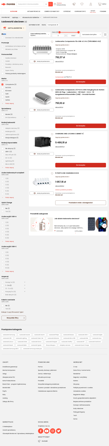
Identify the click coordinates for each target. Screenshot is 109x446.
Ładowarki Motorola (53, 338)
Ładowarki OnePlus (67, 341)
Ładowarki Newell (8, 345)
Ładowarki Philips (54, 335)
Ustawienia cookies (79, 391)
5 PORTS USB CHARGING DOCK (67, 173)
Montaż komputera (9, 370)
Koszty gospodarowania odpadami (84, 398)
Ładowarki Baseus (68, 335)
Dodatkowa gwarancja (10, 367)
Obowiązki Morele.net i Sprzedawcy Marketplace (18, 433)
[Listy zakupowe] (82, 4)
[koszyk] (102, 4)
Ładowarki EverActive (95, 341)
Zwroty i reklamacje (44, 374)
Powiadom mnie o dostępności (81, 203)
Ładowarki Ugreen (36, 345)
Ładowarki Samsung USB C (11, 348)
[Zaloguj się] (90, 4)
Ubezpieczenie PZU (9, 377)
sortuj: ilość (5, 124)
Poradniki (41, 381)
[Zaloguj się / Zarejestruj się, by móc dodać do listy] (52, 42)
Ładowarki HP (80, 341)
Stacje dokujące (50, 345)
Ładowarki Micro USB (69, 338)
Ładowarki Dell (84, 338)
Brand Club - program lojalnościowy (14, 384)
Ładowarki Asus (96, 338)
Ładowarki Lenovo (8, 341)
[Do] (73, 35)
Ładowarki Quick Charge (82, 345)
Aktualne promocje (44, 377)
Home (75, 419)
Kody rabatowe (78, 408)
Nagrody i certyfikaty (80, 377)
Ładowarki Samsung (9, 335)
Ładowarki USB (7, 338)
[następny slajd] (104, 226)
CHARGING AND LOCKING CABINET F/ (69, 134)
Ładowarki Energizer (51, 341)
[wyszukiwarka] (34, 4)
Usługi (4, 374)
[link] (34, 11)
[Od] (58, 35)
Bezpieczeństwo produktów (82, 401)
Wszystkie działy (46, 4)
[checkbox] (13, 73)
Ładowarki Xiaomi (39, 335)
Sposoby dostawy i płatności (47, 370)
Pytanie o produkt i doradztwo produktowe (52, 388)
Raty (4, 395)
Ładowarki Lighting (21, 338)
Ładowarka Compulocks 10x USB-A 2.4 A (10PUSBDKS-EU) (78, 41)
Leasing (5, 398)
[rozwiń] (25, 117)
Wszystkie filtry (12, 318)
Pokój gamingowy (79, 412)
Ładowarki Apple (97, 335)
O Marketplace (7, 426)
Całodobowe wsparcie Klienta (47, 391)
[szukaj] (50, 4)
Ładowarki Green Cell (37, 338)
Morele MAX (6, 388)
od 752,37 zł (63, 77)
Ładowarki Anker (22, 341)
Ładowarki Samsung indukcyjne (32, 348)
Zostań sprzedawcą (9, 430)
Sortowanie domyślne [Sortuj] (89, 34)
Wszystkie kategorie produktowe (48, 384)
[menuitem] (34, 11)
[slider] (59, 32)
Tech (75, 415)
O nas (75, 367)
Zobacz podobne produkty (63, 190)
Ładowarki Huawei (24, 335)
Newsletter (76, 374)
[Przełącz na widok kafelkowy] (105, 34)
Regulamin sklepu (79, 395)
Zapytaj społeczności (62, 45)
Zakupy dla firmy (8, 401)
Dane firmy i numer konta (81, 370)
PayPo (5, 391)
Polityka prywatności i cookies (83, 388)
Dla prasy (76, 384)
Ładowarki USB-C (83, 335)
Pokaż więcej (8, 103)
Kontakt (45, 441)
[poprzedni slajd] (33, 226)
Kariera (75, 381)
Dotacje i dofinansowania (81, 405)
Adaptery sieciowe (65, 345)
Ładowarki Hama (36, 341)
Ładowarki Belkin (22, 345)
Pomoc (40, 367)
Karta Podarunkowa (9, 381)
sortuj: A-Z (4, 80)
